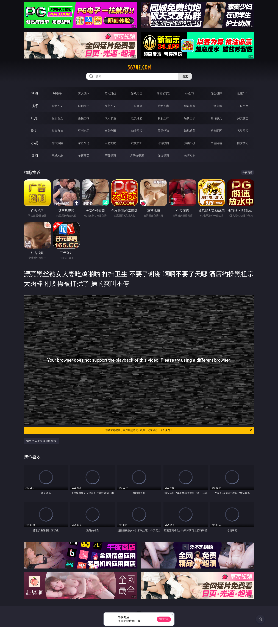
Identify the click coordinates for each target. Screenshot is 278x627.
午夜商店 (83, 155)
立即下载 (164, 619)
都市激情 (57, 143)
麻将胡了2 (163, 93)
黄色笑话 (216, 143)
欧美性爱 (136, 118)
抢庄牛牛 (242, 93)
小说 (34, 143)
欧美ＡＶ (110, 106)
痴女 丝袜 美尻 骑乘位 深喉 (41, 440)
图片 (34, 130)
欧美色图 (110, 131)
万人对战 (110, 93)
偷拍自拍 (83, 118)
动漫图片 (136, 131)
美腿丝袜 (163, 131)
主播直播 (216, 106)
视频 (34, 105)
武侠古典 (136, 143)
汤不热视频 (137, 155)
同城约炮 (57, 155)
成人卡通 (110, 118)
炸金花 (189, 93)
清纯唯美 (189, 131)
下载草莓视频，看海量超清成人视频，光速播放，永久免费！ (178, 430)
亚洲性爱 (57, 118)
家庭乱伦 (83, 143)
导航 (34, 155)
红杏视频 (163, 155)
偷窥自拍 (57, 131)
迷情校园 (163, 143)
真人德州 (83, 93)
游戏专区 (136, 93)
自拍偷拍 (83, 106)
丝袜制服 (189, 106)
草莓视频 (110, 155)
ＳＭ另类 (242, 106)
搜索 (185, 76)
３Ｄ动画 (136, 106)
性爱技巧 (242, 143)
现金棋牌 (216, 93)
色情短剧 (189, 155)
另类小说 (189, 143)
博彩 (34, 93)
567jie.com (139, 67)
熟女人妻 (163, 106)
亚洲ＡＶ (57, 106)
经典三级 (189, 118)
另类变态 (242, 118)
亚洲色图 (83, 131)
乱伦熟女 (216, 118)
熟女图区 (216, 131)
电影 (34, 118)
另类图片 (242, 131)
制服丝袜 (163, 118)
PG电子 (57, 93)
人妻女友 (110, 143)
